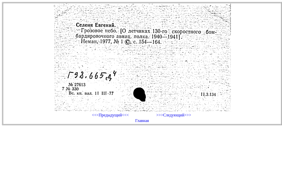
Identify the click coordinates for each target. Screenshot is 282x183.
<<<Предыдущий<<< (110, 115)
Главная (142, 120)
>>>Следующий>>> (173, 115)
